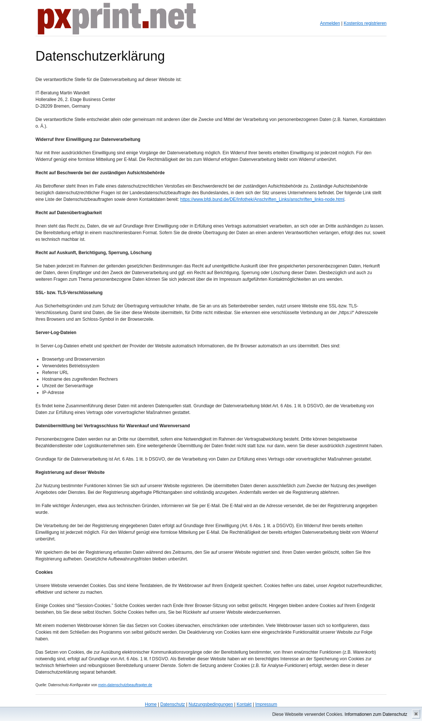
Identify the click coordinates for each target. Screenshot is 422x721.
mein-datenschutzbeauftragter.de (125, 685)
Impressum (266, 704)
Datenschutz (172, 704)
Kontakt (244, 704)
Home (151, 704)
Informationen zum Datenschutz (376, 714)
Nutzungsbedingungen (210, 704)
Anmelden (330, 23)
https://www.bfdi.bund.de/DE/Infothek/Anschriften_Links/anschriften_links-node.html (262, 199)
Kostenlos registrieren (365, 23)
